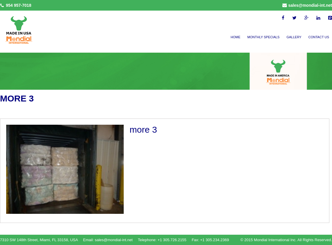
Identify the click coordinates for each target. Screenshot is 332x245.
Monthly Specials (263, 37)
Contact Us (318, 37)
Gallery (293, 37)
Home (235, 37)
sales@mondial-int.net (310, 5)
